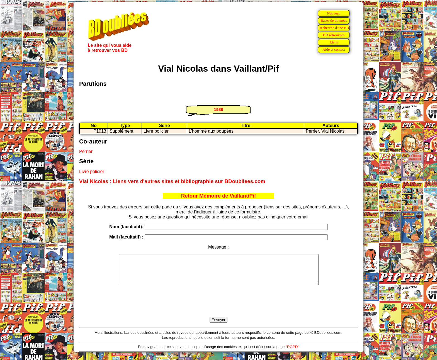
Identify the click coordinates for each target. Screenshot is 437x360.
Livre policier (91, 171)
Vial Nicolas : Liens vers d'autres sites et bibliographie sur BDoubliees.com (172, 181)
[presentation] (218, 307)
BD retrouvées (333, 35)
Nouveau (333, 13)
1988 (218, 109)
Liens (334, 42)
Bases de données (334, 20)
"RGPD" (292, 353)
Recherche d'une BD (334, 28)
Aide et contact (333, 49)
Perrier (86, 151)
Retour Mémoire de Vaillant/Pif (218, 196)
